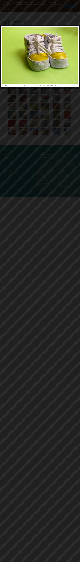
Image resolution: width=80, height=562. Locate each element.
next (5, 303)
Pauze (73, 302)
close (77, 303)
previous (3, 303)
